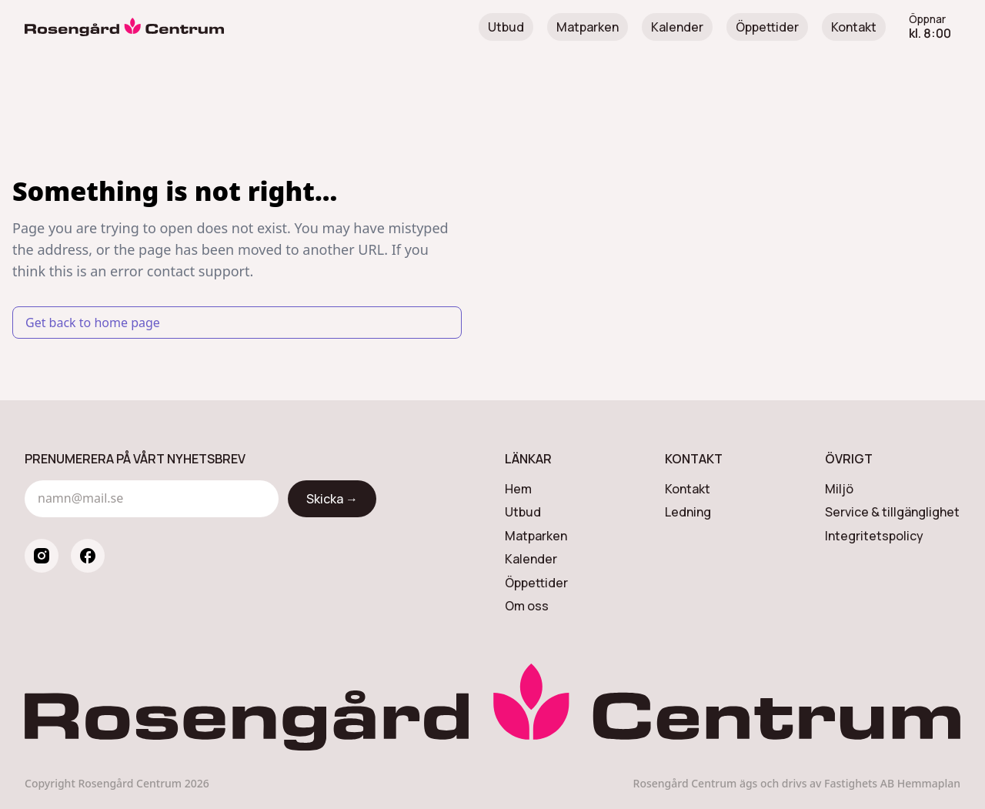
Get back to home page (92, 322)
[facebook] (88, 556)
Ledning (688, 511)
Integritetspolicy (874, 535)
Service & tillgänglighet (892, 511)
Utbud (506, 26)
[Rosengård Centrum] (124, 27)
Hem (518, 488)
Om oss (527, 605)
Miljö (839, 488)
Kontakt (853, 26)
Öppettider (767, 26)
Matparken (587, 26)
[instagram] (41, 556)
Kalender (677, 26)
